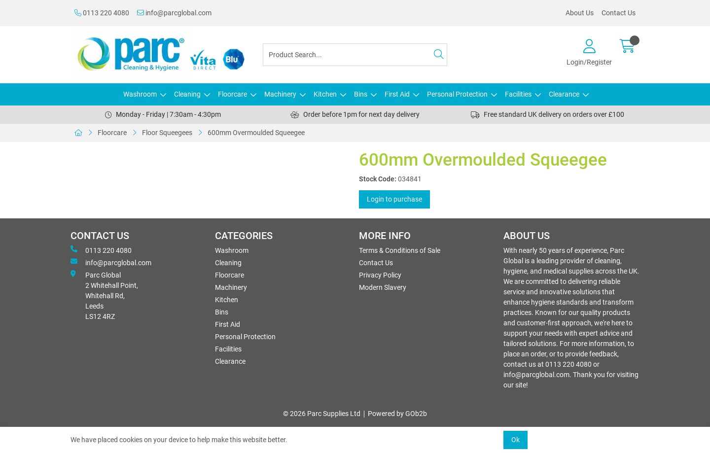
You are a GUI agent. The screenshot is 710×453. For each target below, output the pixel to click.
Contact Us (619, 13)
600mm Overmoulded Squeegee (256, 133)
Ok (515, 440)
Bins (360, 94)
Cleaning (187, 94)
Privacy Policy (380, 275)
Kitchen (325, 94)
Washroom (140, 94)
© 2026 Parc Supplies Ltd (321, 414)
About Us (580, 13)
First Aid (397, 94)
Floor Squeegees (167, 133)
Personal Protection (457, 94)
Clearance (564, 94)
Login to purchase (394, 199)
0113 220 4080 (101, 13)
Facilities (518, 94)
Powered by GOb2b (397, 414)
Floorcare (232, 94)
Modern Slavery (382, 287)
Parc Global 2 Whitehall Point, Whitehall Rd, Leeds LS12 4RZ (104, 295)
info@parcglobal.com (174, 13)
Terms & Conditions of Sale (399, 250)
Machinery (280, 94)
